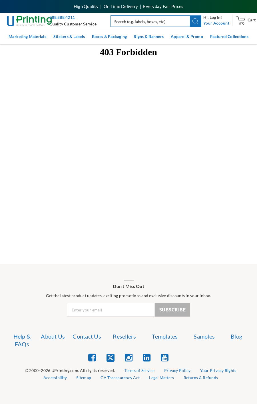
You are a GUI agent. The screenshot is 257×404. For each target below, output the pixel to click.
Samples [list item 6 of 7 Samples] (204, 336)
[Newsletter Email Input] (111, 310)
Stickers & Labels (69, 36)
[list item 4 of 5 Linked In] (146, 357)
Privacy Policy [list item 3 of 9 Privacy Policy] (177, 370)
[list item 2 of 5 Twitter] (111, 358)
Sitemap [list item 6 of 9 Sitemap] (83, 377)
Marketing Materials (27, 36)
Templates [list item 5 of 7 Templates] (165, 336)
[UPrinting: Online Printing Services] (30, 20)
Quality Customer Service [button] (73, 23)
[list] (70, 370)
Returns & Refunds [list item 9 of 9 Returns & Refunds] (201, 377)
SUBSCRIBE (172, 309)
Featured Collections (229, 36)
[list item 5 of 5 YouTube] (164, 357)
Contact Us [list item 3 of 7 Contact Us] (87, 336)
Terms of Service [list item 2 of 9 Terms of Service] (140, 370)
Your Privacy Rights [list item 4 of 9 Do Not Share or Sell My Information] (218, 370)
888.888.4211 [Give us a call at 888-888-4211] (62, 17)
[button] (196, 21)
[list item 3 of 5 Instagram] (128, 357)
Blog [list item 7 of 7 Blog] (236, 336)
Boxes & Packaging (109, 36)
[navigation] (216, 23)
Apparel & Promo (187, 36)
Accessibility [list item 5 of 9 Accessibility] (55, 377)
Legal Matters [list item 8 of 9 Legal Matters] (161, 377)
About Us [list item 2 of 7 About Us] (53, 336)
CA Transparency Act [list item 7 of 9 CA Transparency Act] (120, 377)
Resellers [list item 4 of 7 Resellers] (124, 336)
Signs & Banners (149, 36)
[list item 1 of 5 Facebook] (92, 357)
